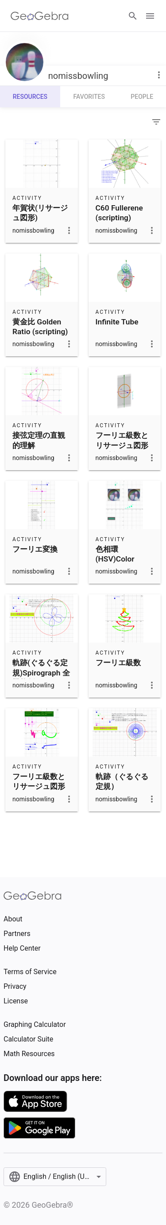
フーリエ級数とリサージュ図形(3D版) (122, 445)
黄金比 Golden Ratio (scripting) (40, 326)
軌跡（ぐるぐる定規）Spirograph (122, 786)
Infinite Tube (117, 321)
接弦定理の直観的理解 (38, 440)
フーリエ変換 (35, 549)
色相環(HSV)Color (115, 554)
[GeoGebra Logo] (40, 16)
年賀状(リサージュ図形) (40, 212)
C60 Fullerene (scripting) (119, 212)
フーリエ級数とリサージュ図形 (38, 781)
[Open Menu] (150, 16)
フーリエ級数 (118, 662)
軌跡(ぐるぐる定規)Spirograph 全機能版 (41, 672)
